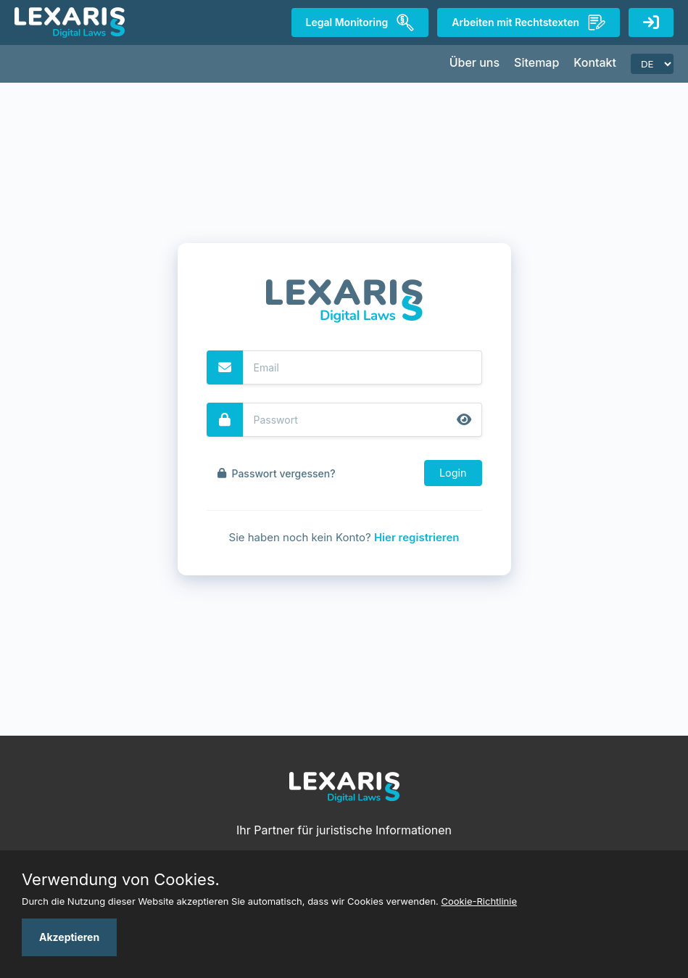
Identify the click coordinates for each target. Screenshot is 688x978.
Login (453, 473)
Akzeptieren (69, 937)
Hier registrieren (417, 537)
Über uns (474, 62)
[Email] (362, 367)
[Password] (362, 420)
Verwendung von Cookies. (121, 879)
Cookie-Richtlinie (480, 901)
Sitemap (536, 62)
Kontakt (594, 62)
